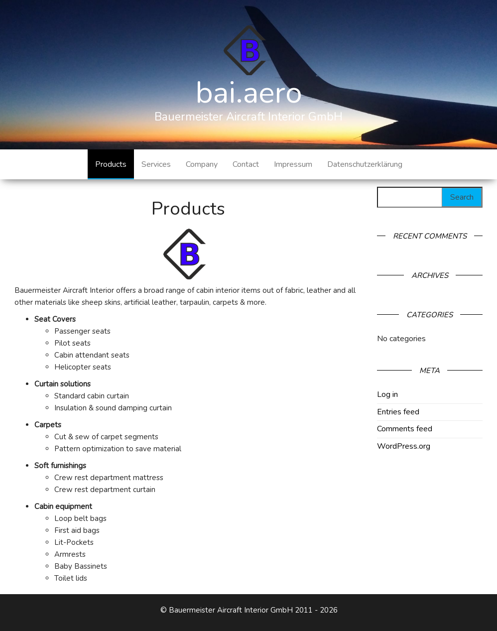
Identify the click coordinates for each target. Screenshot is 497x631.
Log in (387, 394)
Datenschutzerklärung (364, 164)
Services (156, 164)
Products (110, 164)
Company (202, 164)
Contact (246, 164)
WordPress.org (403, 446)
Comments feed (404, 428)
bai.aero (248, 92)
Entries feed (398, 411)
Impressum (293, 164)
